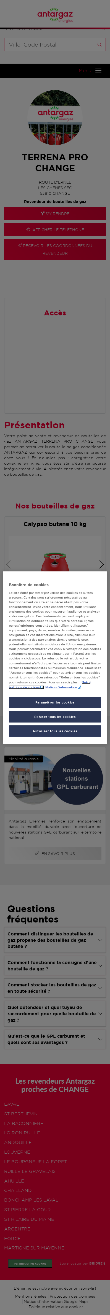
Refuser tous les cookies (55, 716)
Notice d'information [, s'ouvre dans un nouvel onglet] (61, 687)
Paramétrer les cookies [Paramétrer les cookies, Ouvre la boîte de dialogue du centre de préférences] (55, 702)
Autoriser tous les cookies (55, 731)
